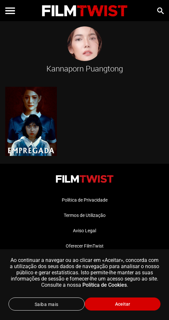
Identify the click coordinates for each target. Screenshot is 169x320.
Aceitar (122, 304)
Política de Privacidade (85, 200)
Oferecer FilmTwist (85, 246)
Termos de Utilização (85, 215)
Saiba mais (47, 304)
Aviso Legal (84, 230)
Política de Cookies (104, 285)
